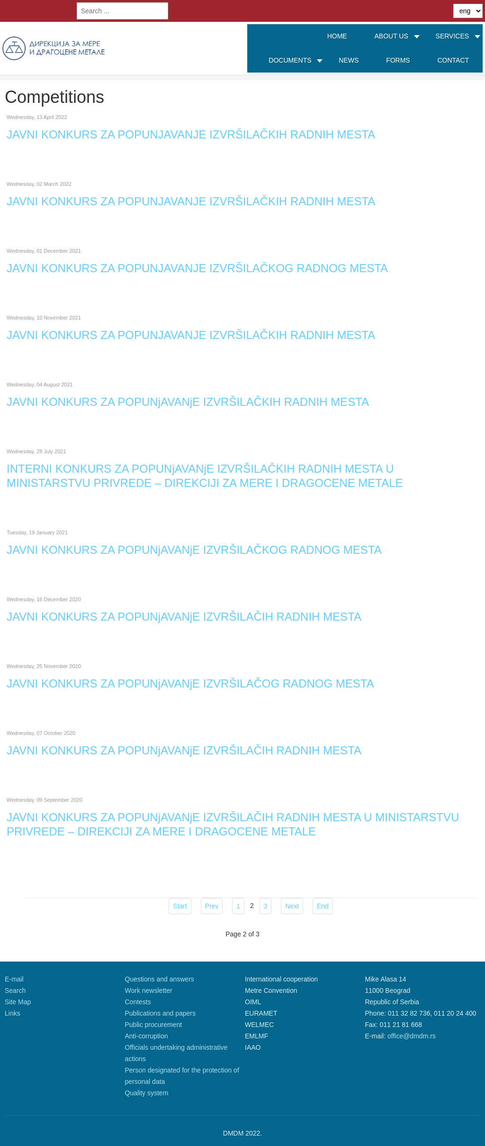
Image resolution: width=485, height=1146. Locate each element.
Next (292, 906)
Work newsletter (148, 990)
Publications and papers (160, 1013)
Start (180, 906)
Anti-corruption (146, 1036)
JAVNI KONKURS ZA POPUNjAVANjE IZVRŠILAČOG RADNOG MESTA (190, 683)
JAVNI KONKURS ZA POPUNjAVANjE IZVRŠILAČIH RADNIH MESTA (184, 616)
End (323, 906)
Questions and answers (159, 979)
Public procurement (153, 1024)
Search (15, 990)
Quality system (147, 1093)
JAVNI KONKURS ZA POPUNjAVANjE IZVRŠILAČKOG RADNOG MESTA (194, 549)
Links (12, 1013)
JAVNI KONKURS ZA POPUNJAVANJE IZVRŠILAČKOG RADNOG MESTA (197, 268)
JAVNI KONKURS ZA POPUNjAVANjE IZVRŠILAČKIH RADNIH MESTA (188, 401)
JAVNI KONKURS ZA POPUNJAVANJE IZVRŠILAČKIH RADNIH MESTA (191, 134)
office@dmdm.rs (411, 1036)
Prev (212, 906)
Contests (138, 1002)
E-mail (14, 979)
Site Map (18, 1002)
